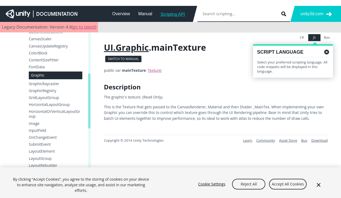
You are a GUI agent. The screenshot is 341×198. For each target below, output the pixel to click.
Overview (121, 13)
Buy (304, 140)
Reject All (249, 185)
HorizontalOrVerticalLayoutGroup (54, 114)
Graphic (37, 75)
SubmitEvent (40, 144)
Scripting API (172, 14)
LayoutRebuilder (43, 165)
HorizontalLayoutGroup (49, 104)
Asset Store (288, 140)
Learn (247, 140)
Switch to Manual (123, 59)
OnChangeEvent (43, 137)
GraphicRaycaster (44, 83)
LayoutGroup (40, 158)
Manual (145, 13)
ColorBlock (38, 53)
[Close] (318, 186)
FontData (37, 67)
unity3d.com (312, 13)
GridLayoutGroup (44, 97)
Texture (154, 70)
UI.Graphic (126, 47)
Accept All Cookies (288, 185)
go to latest (84, 27)
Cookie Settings (211, 185)
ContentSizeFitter (44, 60)
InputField (37, 130)
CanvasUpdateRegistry (48, 46)
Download (319, 140)
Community (265, 140)
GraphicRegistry (42, 90)
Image (34, 123)
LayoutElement (42, 151)
